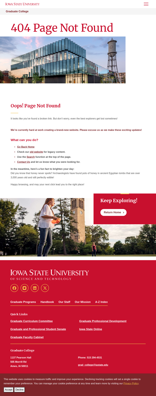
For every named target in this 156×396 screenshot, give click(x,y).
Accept (9, 389)
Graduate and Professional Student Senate (38, 329)
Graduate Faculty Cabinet (27, 337)
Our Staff (64, 302)
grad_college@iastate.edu (93, 365)
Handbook (47, 302)
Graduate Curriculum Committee (31, 321)
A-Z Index (101, 302)
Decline (20, 389)
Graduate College (17, 11)
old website (36, 152)
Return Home (112, 212)
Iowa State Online (90, 329)
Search (31, 157)
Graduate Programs (23, 302)
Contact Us (23, 162)
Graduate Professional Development (102, 321)
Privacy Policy (130, 383)
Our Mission (83, 302)
